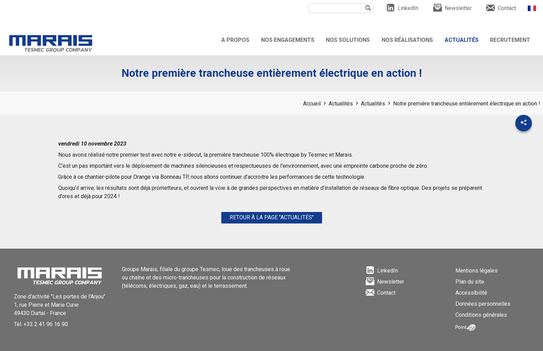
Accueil (312, 103)
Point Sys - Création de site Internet (465, 327)
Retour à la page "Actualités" (272, 217)
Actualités (341, 103)
